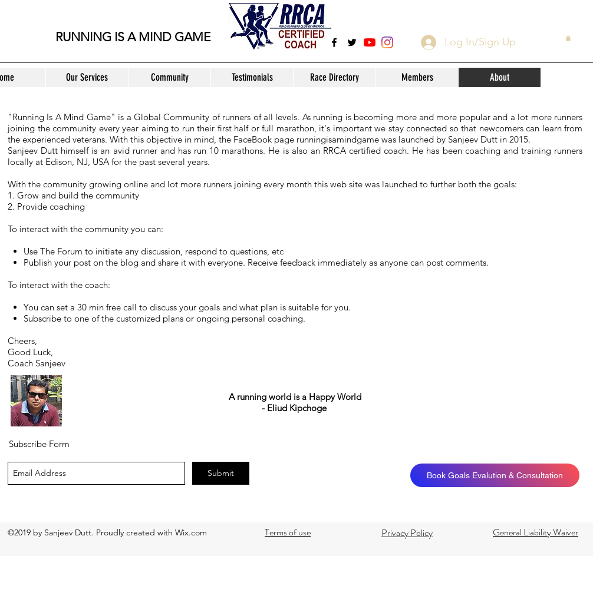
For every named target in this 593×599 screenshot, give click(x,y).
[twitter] (352, 42)
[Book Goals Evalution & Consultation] (494, 475)
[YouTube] (369, 42)
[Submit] (220, 473)
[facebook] (334, 42)
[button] (86, 77)
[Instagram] (387, 42)
